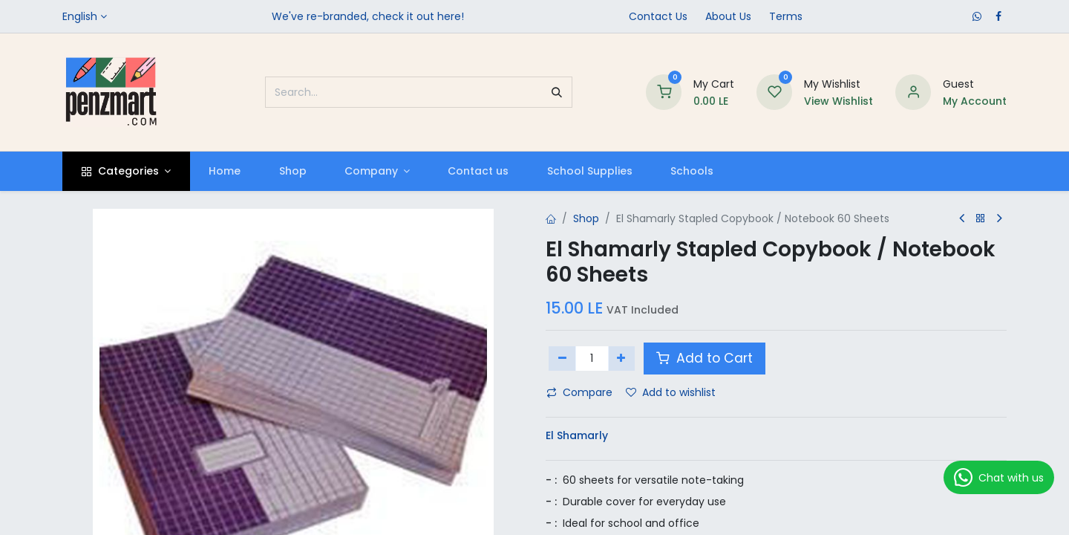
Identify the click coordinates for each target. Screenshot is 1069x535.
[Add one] (621, 358)
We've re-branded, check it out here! (368, 16)
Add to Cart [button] (704, 358)
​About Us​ (728, 16)
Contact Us (658, 16)
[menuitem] (225, 171)
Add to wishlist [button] (671, 392)
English (79, 16)
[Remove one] (562, 358)
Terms (785, 16)
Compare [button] (579, 392)
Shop (586, 218)
